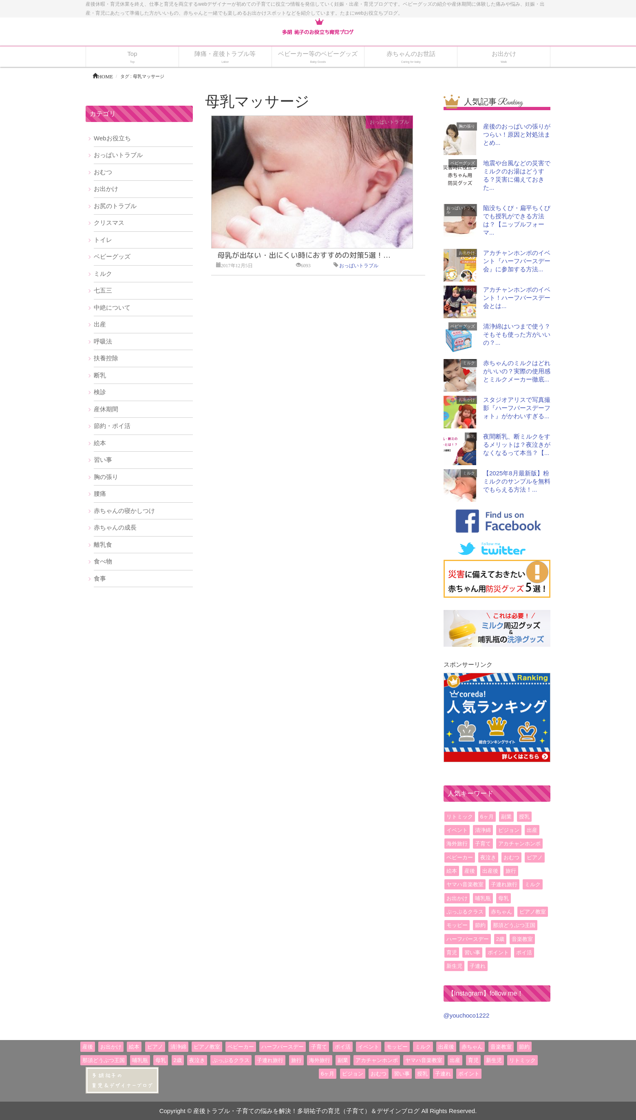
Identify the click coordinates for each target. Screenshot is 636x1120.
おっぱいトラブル (389, 122)
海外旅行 (457, 844)
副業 (506, 817)
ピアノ (535, 857)
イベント (457, 830)
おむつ (103, 172)
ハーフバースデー (467, 939)
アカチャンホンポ (519, 844)
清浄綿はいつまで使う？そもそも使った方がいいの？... (516, 334)
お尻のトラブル (115, 205)
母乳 (503, 898)
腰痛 (100, 493)
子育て (483, 844)
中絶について (112, 307)
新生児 (454, 966)
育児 (451, 952)
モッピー (457, 925)
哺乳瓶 (483, 898)
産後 (469, 871)
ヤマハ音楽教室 (465, 884)
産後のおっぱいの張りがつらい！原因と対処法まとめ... (516, 134)
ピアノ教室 (532, 912)
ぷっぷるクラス (465, 912)
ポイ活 (524, 952)
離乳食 (103, 544)
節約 (480, 925)
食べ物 (103, 561)
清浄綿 (483, 830)
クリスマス (109, 222)
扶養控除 (106, 358)
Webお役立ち (112, 138)
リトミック (459, 817)
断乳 (100, 375)
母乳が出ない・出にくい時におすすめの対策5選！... (304, 255)
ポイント (498, 952)
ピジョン (508, 830)
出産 (100, 324)
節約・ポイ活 (112, 425)
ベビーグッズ (112, 256)
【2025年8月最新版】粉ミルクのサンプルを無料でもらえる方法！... (516, 481)
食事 (100, 578)
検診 (100, 391)
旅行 (511, 871)
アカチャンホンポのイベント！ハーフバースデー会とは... (516, 297)
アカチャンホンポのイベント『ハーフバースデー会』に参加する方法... (516, 261)
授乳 (524, 817)
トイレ (103, 239)
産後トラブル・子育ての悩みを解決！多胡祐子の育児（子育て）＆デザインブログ (306, 1110)
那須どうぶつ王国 (514, 925)
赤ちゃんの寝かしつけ (124, 510)
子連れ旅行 (504, 884)
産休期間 (106, 409)
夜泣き (488, 857)
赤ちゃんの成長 (115, 527)
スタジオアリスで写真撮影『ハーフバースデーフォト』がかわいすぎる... (516, 407)
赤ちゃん (501, 912)
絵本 (100, 442)
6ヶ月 (487, 817)
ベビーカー (459, 857)
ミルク (103, 273)
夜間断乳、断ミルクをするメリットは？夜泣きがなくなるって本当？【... (516, 444)
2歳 (500, 939)
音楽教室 (522, 939)
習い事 (103, 459)
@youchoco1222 (467, 1015)
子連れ (478, 966)
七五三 (103, 290)
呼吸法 (103, 341)
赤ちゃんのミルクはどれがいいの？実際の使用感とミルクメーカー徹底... (516, 371)
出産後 (490, 871)
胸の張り (106, 476)
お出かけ (106, 188)
